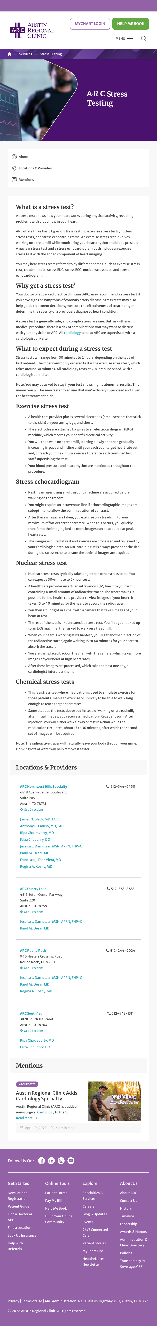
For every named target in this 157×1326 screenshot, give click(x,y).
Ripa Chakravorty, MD (37, 833)
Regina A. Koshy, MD (36, 866)
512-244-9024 (122, 951)
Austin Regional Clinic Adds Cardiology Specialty (46, 1096)
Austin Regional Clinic (32, 30)
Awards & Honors (133, 1232)
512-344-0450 (122, 786)
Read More (24, 1118)
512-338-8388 (122, 889)
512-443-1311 (123, 1013)
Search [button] (143, 38)
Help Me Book (130, 23)
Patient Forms (56, 1193)
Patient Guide (18, 1206)
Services (25, 54)
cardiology (72, 333)
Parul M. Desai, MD (34, 853)
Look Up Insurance (22, 1235)
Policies (126, 1253)
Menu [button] (120, 38)
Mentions (26, 180)
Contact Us (128, 1201)
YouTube (70, 1160)
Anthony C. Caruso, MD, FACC (42, 826)
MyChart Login (90, 23)
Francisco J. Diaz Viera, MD (40, 860)
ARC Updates (27, 1084)
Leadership (128, 1224)
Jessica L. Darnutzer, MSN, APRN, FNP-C (51, 846)
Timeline (127, 1216)
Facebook (41, 1160)
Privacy (13, 1301)
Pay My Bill (53, 1201)
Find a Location (19, 1228)
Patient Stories (94, 1243)
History (126, 1208)
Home (9, 54)
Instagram (61, 1160)
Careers (88, 1206)
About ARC (128, 1193)
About (24, 157)
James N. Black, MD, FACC (40, 819)
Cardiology (45, 1112)
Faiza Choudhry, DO (35, 839)
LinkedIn (51, 1160)
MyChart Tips (93, 1251)
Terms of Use (32, 1301)
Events (88, 1222)
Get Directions (34, 809)
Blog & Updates (95, 1214)
